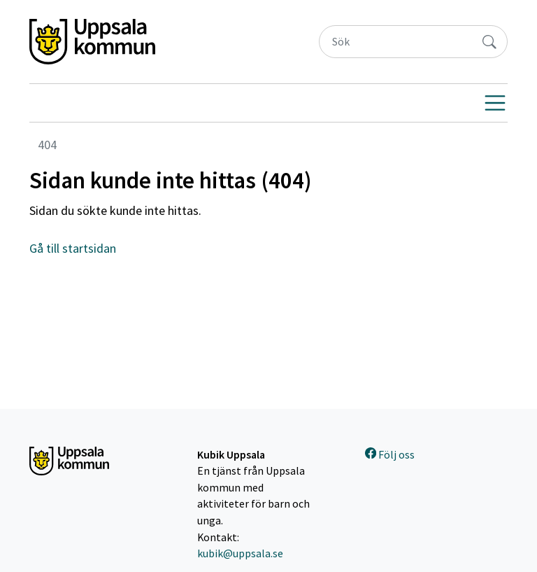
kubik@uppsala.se (240, 553)
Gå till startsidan (72, 248)
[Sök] (396, 41)
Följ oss (390, 454)
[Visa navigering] (495, 103)
